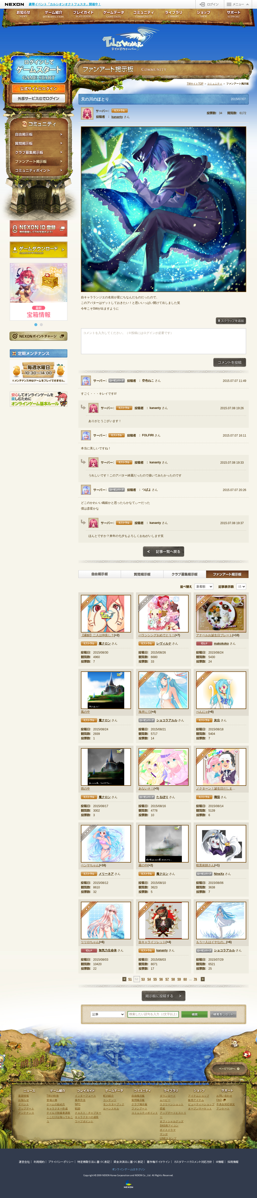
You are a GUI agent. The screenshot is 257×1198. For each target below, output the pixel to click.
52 (136, 979)
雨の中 (85, 788)
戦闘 (77, 1108)
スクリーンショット (172, 1104)
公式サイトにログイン (39, 88)
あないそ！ (146, 788)
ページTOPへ (229, 1069)
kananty (117, 117)
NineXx (219, 874)
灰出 (217, 720)
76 (195, 979)
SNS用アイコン (169, 1125)
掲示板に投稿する (164, 996)
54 (149, 979)
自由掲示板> (99, 574)
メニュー (238, 4)
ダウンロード (168, 1095)
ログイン (210, 4)
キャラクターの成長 (87, 1117)
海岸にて (145, 712)
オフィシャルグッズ (172, 1121)
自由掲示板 (39, 134)
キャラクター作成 (57, 1108)
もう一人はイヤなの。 (211, 942)
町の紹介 (108, 1095)
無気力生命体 (108, 950)
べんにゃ (202, 712)
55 (155, 979)
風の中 (85, 712)
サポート (234, 16)
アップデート (26, 1108)
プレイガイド (83, 16)
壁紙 (162, 1108)
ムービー (165, 1100)
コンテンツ (109, 1100)
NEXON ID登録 (38, 228)
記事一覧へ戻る (163, 551)
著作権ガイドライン (158, 1162)
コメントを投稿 (229, 362)
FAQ (219, 1100)
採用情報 (232, 1162)
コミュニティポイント (39, 171)
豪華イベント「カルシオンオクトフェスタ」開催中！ (65, 4)
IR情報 (220, 1162)
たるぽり (162, 797)
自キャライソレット (152, 942)
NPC (78, 1104)
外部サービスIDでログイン (39, 98)
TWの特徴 (53, 1095)
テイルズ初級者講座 (58, 1112)
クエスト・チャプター (88, 1112)
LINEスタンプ (168, 1138)
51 (130, 979)
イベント (23, 1104)
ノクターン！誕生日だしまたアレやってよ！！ (215, 788)
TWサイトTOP (195, 83)
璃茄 (217, 797)
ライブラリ (174, 16)
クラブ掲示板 (139, 1104)
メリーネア (106, 874)
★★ (205, 603)
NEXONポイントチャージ (38, 336)
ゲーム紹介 (53, 16)
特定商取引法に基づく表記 (93, 1162)
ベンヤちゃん (90, 865)
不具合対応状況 (225, 1104)
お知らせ (21, 16)
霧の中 (143, 865)
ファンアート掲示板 (39, 161)
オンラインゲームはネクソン (128, 1169)
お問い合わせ (224, 1095)
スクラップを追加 (231, 320)
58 (173, 979)
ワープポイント (84, 1121)
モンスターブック (113, 1104)
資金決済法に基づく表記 (128, 1162)
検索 (194, 1014)
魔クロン (105, 643)
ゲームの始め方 (56, 1104)
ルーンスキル (111, 1108)
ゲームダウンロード (38, 250)
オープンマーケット (200, 1108)
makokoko (221, 643)
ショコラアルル (166, 720)
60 (185, 979)
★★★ (147, 603)
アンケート (223, 1108)
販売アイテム (196, 1100)
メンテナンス (26, 1112)
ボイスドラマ (168, 1130)
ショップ (204, 16)
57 (167, 979)
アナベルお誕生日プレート (214, 635)
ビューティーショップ (201, 1104)
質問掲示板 (39, 143)
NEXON (14, 4)
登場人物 (52, 1100)
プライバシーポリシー (61, 1162)
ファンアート (139, 1108)
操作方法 (80, 1100)
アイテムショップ (198, 1095)
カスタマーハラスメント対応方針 (193, 1162)
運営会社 (24, 1162)
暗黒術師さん (205, 865)
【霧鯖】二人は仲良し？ (97, 635)
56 (161, 979)
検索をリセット (223, 1014)
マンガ (164, 1134)
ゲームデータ (113, 16)
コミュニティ (214, 83)
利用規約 (39, 1162)
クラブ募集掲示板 (39, 152)
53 (143, 979)
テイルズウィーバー (131, 38)
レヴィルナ (163, 643)
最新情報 (23, 1095)
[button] (35, 324)
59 (179, 979)
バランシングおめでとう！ (157, 635)
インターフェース (85, 1095)
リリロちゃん (90, 942)
